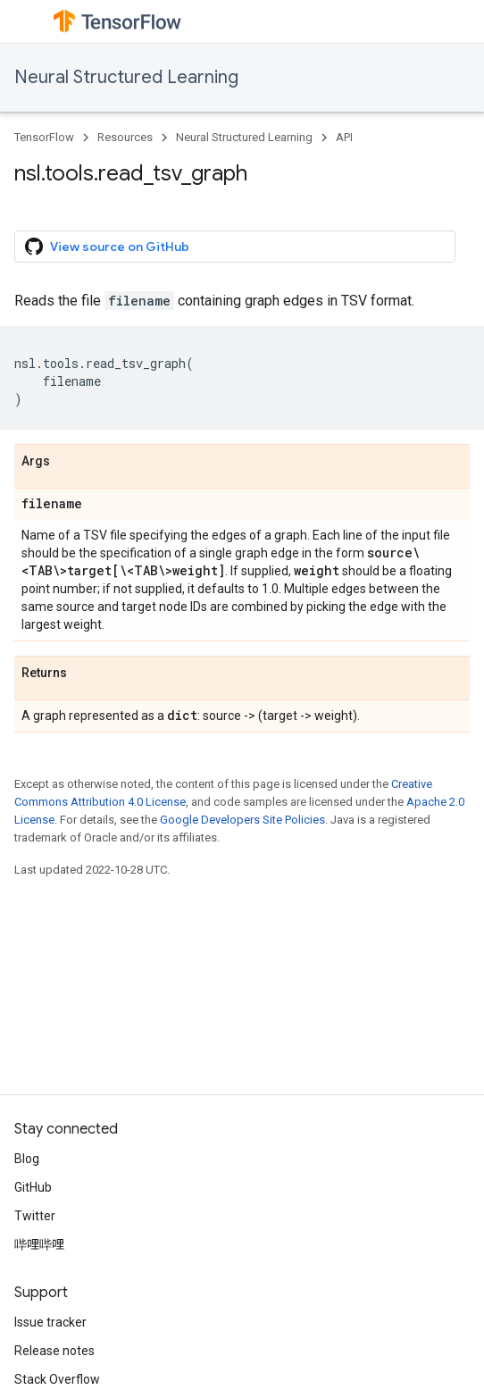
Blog (26, 1158)
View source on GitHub (107, 246)
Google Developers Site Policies (242, 819)
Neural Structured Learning (126, 77)
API (344, 137)
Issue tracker (50, 1322)
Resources (125, 137)
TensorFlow (44, 137)
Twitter (34, 1216)
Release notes (54, 1351)
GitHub (33, 1187)
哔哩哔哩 (39, 1244)
